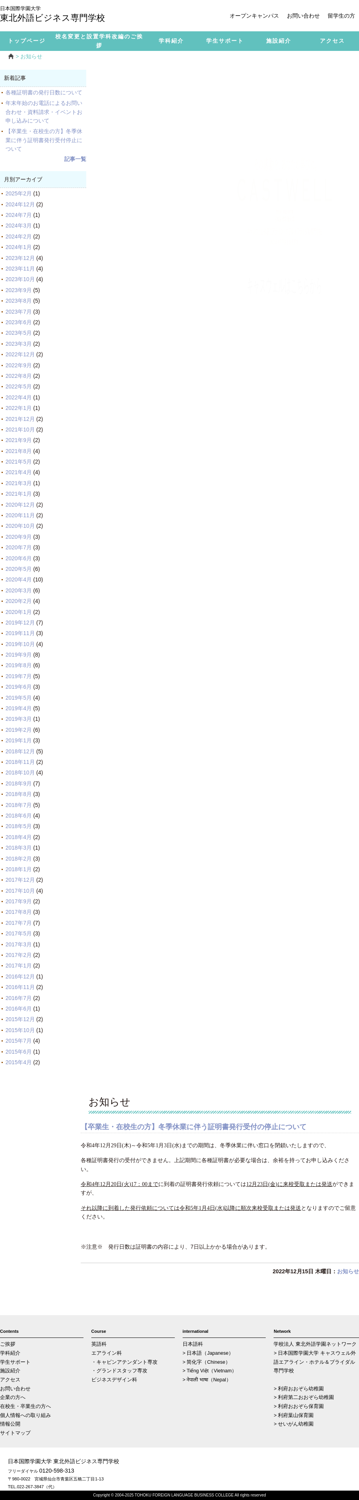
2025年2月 (18, 193)
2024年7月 (18, 215)
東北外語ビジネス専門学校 (59, 14)
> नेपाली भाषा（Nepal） (207, 1380)
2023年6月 (18, 322)
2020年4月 (18, 579)
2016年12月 (20, 976)
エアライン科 (106, 1353)
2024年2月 (18, 236)
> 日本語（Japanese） (208, 1353)
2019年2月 (18, 730)
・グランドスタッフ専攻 (119, 1371)
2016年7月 (18, 998)
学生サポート (15, 1362)
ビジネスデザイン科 (114, 1380)
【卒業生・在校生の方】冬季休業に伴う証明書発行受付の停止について (193, 1127)
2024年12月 (20, 204)
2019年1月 (18, 740)
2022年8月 (18, 376)
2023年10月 (20, 279)
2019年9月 (18, 655)
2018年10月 (20, 772)
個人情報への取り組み (25, 1415)
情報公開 (10, 1424)
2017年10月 (20, 891)
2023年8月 (18, 301)
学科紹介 (10, 1353)
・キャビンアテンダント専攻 (124, 1362)
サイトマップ (15, 1433)
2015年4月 (18, 1062)
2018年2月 (18, 859)
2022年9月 (18, 365)
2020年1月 (18, 612)
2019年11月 (20, 633)
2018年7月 (18, 805)
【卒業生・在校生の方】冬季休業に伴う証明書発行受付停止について (43, 140)
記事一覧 (75, 159)
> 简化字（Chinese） (206, 1362)
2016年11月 (20, 987)
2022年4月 (18, 397)
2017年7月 (18, 923)
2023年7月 (18, 312)
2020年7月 (18, 547)
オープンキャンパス (254, 16)
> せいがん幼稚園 (294, 1424)
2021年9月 (18, 440)
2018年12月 (20, 751)
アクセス (10, 1380)
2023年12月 (20, 258)
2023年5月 (18, 333)
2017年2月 (18, 955)
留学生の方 (341, 16)
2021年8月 (18, 451)
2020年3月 (18, 590)
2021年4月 (18, 472)
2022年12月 (20, 354)
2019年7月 (18, 676)
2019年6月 (18, 687)
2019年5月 (18, 698)
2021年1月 (18, 494)
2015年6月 (18, 1052)
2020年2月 (18, 601)
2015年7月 (18, 1041)
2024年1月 (18, 247)
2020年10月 (20, 526)
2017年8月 (18, 912)
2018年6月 (18, 815)
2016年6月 (18, 1008)
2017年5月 (18, 933)
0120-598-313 (56, 1471)
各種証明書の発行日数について (43, 92)
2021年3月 (18, 483)
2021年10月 (20, 429)
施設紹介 (10, 1371)
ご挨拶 (7, 1344)
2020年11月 (20, 515)
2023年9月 (18, 290)
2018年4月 (18, 837)
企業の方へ (12, 1397)
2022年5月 (18, 386)
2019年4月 (18, 708)
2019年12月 (20, 622)
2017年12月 (20, 880)
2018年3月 (18, 848)
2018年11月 (20, 762)
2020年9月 (18, 537)
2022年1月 (18, 408)
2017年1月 (18, 965)
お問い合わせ (303, 16)
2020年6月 (18, 558)
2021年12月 (20, 419)
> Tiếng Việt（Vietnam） (210, 1371)
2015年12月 (20, 1019)
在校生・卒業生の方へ (25, 1406)
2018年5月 (18, 826)
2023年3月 (18, 344)
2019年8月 (18, 665)
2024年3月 (18, 225)
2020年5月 (18, 569)
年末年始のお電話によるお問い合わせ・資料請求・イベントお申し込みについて (43, 112)
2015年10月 (20, 1030)
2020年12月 (20, 505)
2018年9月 (18, 783)
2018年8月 (18, 794)
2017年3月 (18, 944)
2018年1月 (18, 869)
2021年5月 (18, 461)
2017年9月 (18, 901)
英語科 (99, 1344)
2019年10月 (20, 644)
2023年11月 (20, 268)
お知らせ (348, 1271)
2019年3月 (18, 719)
